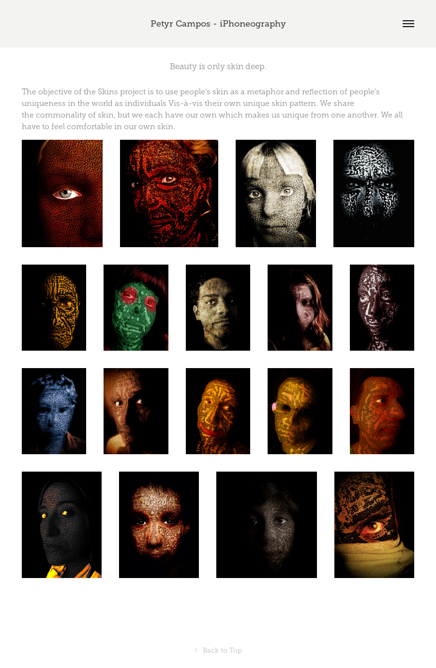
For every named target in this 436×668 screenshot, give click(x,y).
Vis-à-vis (185, 103)
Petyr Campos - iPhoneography (218, 24)
